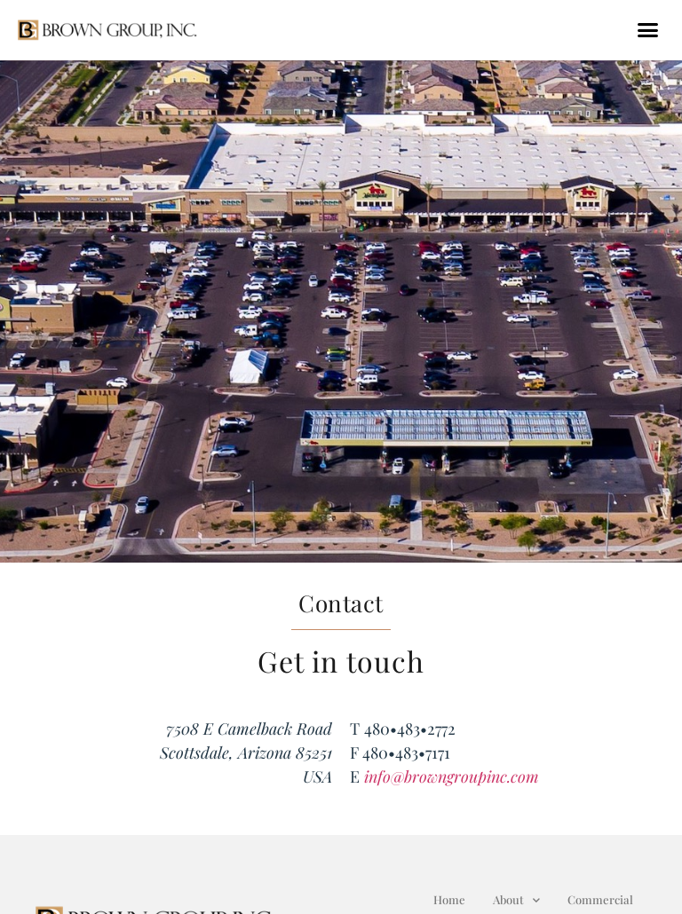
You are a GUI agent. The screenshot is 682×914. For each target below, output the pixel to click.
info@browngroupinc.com (451, 776)
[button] (647, 30)
